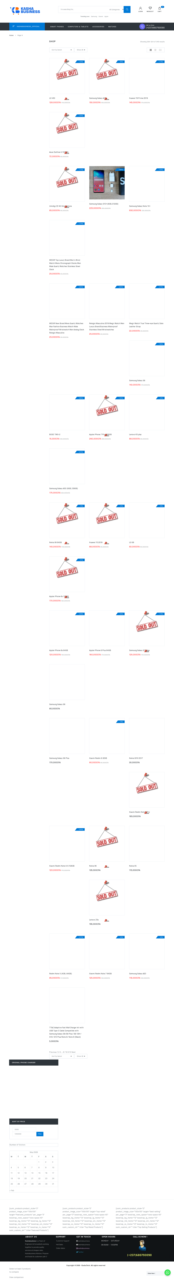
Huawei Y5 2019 (95, 542)
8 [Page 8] (66, 1052)
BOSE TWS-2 (54, 435)
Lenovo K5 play (135, 435)
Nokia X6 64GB (55, 542)
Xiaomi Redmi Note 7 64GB (100, 974)
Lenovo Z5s (94, 920)
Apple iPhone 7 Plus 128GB (100, 435)
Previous (53, 1052)
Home (11, 35)
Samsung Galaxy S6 (57, 704)
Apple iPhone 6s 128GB (59, 596)
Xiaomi (101, 16)
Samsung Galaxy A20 (137, 974)
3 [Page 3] (60, 1052)
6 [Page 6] (63, 1052)
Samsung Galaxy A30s (98, 98)
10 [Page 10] (70, 1052)
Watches (112, 27)
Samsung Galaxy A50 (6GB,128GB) (63, 489)
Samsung (94, 16)
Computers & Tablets (78, 27)
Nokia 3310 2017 (136, 758)
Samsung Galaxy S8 (137, 381)
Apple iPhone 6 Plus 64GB (100, 650)
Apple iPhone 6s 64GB (58, 650)
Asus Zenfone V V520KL (59, 152)
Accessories (98, 27)
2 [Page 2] (58, 1052)
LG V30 (52, 98)
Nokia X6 (93, 866)
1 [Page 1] (57, 1052)
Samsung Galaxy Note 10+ (139, 206)
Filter (40, 1134)
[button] (59, 1244)
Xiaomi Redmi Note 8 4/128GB (61, 866)
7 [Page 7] (65, 1052)
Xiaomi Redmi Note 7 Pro (139, 812)
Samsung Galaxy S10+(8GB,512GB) (103, 204)
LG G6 (131, 542)
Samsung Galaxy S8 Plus (59, 758)
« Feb (12, 1191)
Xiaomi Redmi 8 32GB (98, 758)
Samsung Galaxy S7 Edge (139, 650)
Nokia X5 (132, 866)
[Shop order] (61, 50)
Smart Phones (57, 27)
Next (74, 1052)
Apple (106, 16)
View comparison (16, 1277)
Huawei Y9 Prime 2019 (138, 98)
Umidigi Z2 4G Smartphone (60, 206)
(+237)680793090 (155, 28)
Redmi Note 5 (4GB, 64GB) (60, 974)
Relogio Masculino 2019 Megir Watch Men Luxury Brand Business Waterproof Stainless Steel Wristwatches (106, 327)
